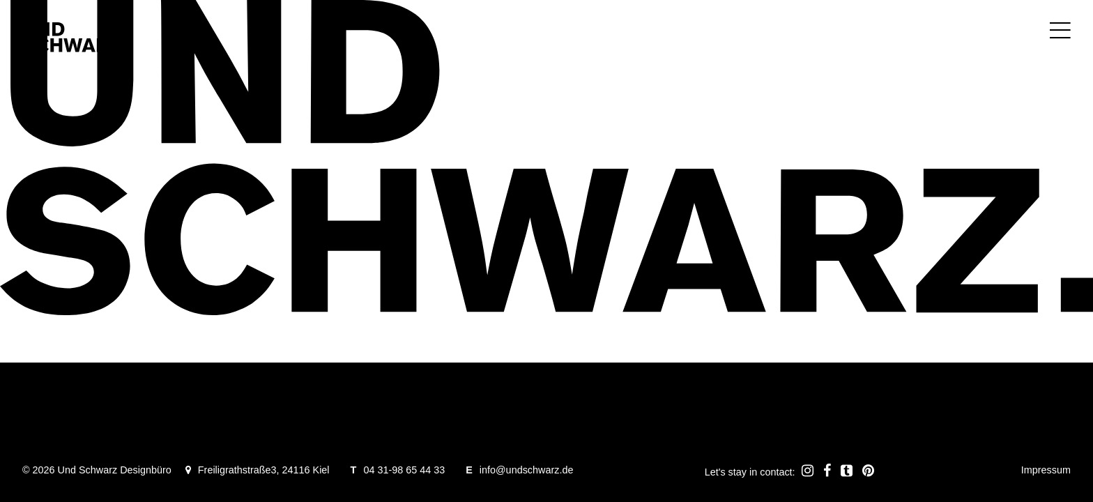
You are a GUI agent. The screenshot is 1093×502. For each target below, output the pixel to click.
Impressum (1046, 470)
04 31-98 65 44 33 (404, 470)
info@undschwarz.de (527, 470)
